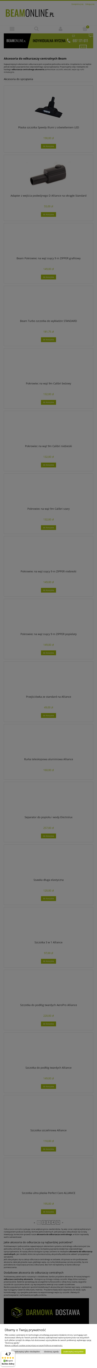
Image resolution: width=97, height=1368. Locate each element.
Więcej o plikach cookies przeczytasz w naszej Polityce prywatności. (34, 1345)
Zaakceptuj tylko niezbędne (26, 1351)
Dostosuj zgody (51, 1351)
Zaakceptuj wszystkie (73, 1351)
